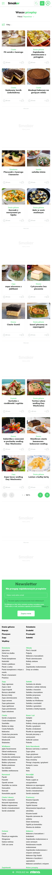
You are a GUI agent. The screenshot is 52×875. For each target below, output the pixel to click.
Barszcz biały (7, 695)
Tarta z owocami (8, 800)
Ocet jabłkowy (31, 803)
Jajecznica (6, 650)
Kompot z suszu (32, 765)
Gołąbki (29, 718)
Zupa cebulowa (8, 712)
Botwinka (29, 777)
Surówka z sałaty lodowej (36, 687)
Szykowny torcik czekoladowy (13, 91)
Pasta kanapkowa (9, 659)
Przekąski (30, 634)
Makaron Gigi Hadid (34, 855)
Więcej (44, 606)
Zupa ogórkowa (8, 706)
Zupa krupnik (7, 690)
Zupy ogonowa (7, 684)
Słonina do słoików (33, 827)
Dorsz (28, 664)
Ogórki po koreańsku (34, 824)
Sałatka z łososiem (33, 690)
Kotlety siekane (32, 661)
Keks (28, 771)
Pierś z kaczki (31, 650)
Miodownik (6, 740)
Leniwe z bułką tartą (38, 477)
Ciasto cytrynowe (8, 737)
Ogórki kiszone (31, 805)
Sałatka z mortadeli (33, 703)
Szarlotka (5, 723)
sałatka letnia (38, 172)
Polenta (29, 743)
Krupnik (29, 721)
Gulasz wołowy (7, 842)
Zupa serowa (7, 701)
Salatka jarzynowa (33, 695)
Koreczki (5, 791)
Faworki (5, 780)
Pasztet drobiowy (8, 754)
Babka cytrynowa (8, 762)
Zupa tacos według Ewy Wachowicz (13, 478)
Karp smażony (31, 760)
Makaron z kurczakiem (34, 656)
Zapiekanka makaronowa (36, 667)
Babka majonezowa (9, 805)
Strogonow (6, 839)
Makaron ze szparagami (35, 785)
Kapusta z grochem (33, 757)
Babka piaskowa (8, 765)
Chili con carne (7, 845)
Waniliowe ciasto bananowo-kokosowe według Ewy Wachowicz (38, 442)
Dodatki (13, 398)
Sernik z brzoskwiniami (35, 791)
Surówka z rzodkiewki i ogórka (13, 402)
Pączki (4, 777)
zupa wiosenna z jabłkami (13, 287)
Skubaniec (6, 743)
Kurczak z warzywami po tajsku (13, 212)
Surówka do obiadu (33, 684)
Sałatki (38, 169)
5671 (28, 495)
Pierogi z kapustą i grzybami (37, 762)
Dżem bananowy (32, 822)
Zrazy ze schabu (32, 670)
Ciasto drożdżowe (9, 721)
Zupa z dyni (6, 687)
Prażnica (5, 678)
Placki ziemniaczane (34, 659)
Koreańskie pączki (9, 793)
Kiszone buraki (31, 814)
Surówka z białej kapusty (36, 709)
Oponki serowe (7, 783)
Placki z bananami (9, 675)
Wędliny (5, 641)
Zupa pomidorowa (9, 709)
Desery (38, 284)
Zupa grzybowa (32, 754)
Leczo (4, 834)
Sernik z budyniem (9, 718)
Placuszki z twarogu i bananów (13, 173)
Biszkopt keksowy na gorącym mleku (38, 91)
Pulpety (29, 653)
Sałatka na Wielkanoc (34, 701)
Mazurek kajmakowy (10, 803)
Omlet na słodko (8, 653)
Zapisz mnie (26, 613)
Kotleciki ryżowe (32, 740)
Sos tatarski (6, 768)
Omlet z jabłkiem (8, 664)
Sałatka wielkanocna (10, 771)
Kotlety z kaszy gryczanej (35, 723)
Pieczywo (6, 634)
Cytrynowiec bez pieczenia (39, 287)
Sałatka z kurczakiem (34, 692)
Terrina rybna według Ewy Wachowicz (38, 403)
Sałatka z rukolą (32, 698)
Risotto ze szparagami (34, 732)
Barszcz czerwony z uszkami (37, 749)
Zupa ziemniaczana (9, 698)
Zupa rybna (30, 752)
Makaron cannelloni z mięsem (37, 864)
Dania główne (38, 50)
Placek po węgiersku (10, 836)
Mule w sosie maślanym (38, 211)
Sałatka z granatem (33, 706)
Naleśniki (5, 661)
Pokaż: (26, 16)
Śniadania (13, 169)
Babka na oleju (7, 726)
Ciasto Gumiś (13, 324)
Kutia (28, 768)
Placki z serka (7, 667)
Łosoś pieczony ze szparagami (38, 325)
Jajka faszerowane (9, 749)
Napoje (5, 630)
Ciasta (13, 50)
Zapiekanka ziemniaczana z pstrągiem (38, 54)
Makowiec (6, 732)
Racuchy (5, 656)
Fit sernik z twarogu (13, 52)
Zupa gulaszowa (8, 703)
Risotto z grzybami (33, 726)
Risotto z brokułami (33, 729)
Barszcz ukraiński (8, 692)
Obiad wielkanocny (9, 752)
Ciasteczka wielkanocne (11, 757)
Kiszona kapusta (32, 800)
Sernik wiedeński (32, 793)
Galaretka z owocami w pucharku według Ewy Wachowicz (13, 441)
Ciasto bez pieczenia (10, 734)
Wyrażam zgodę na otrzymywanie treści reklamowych (24, 601)
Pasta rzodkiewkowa (34, 788)
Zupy (13, 284)
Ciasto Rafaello (8, 729)
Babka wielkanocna (9, 760)
